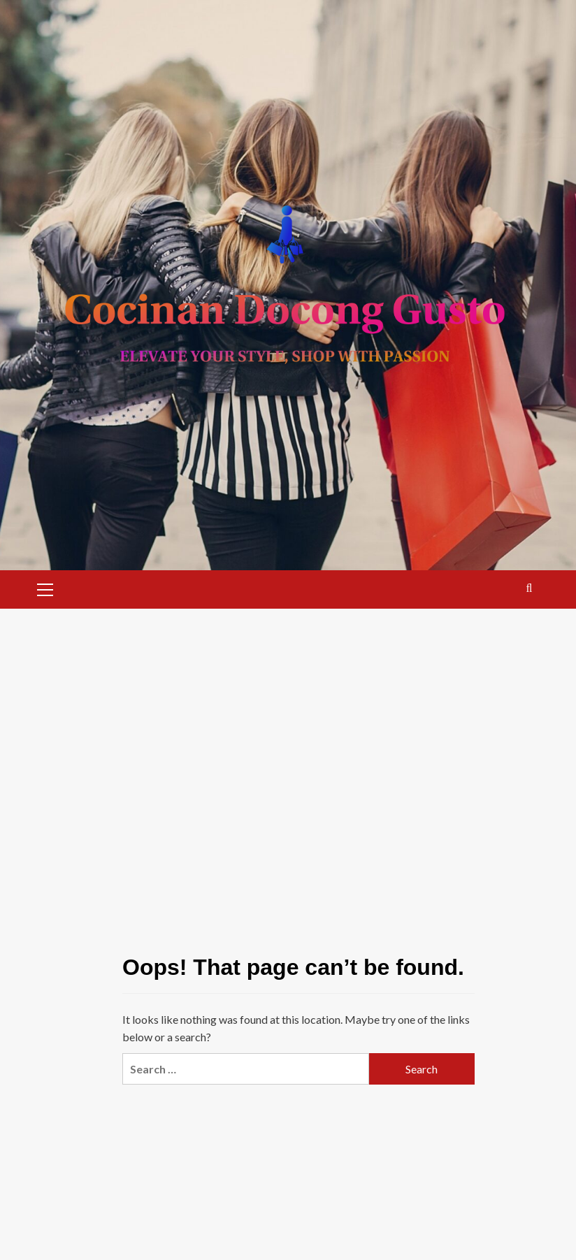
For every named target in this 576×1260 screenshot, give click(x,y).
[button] (45, 587)
